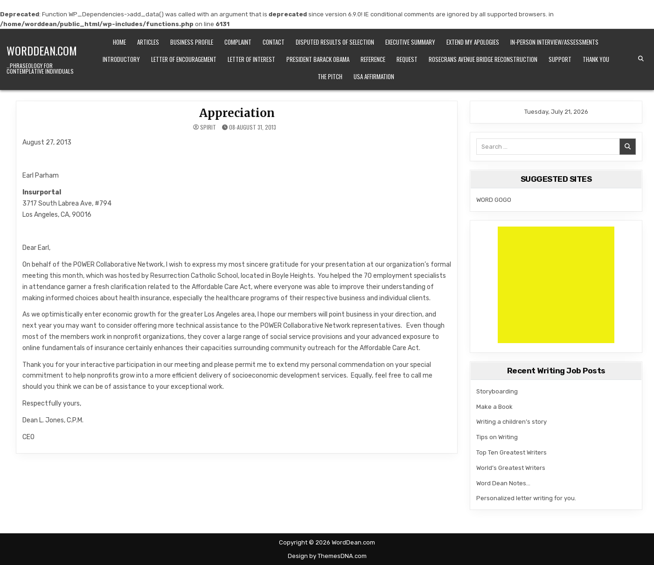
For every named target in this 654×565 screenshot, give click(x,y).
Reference (373, 59)
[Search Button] (641, 59)
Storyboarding (497, 391)
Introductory (121, 59)
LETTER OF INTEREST (251, 59)
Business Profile (191, 42)
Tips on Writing (497, 437)
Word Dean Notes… (503, 483)
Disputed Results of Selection (335, 42)
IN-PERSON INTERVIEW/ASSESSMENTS (554, 42)
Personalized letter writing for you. (526, 498)
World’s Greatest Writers (510, 467)
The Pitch (330, 76)
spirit (208, 127)
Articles (148, 42)
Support (560, 59)
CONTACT (274, 42)
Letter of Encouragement (183, 59)
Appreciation (237, 113)
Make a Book (494, 406)
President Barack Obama (317, 59)
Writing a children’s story (511, 421)
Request (407, 59)
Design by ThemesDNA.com (327, 555)
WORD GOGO (493, 199)
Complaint (237, 42)
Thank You (596, 59)
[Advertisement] (556, 285)
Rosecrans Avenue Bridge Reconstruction (483, 59)
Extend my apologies (472, 42)
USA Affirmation (374, 76)
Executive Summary (410, 42)
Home (119, 42)
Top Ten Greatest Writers (511, 452)
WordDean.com (42, 50)
